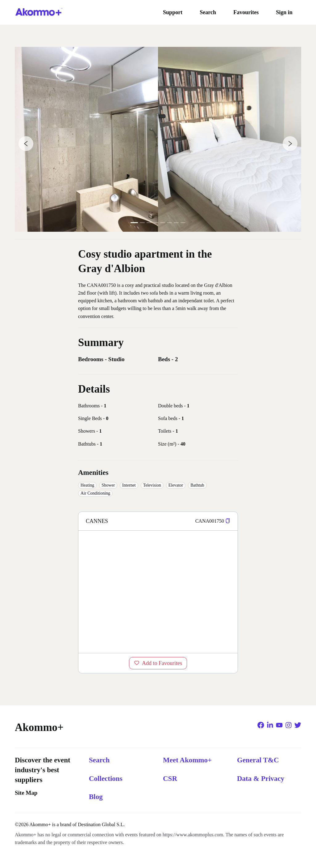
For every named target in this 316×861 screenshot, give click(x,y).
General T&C (258, 760)
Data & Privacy (260, 778)
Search (208, 12)
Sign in (284, 12)
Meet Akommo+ (187, 760)
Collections (106, 778)
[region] (158, 592)
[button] (227, 521)
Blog (96, 797)
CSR (170, 778)
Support (172, 12)
